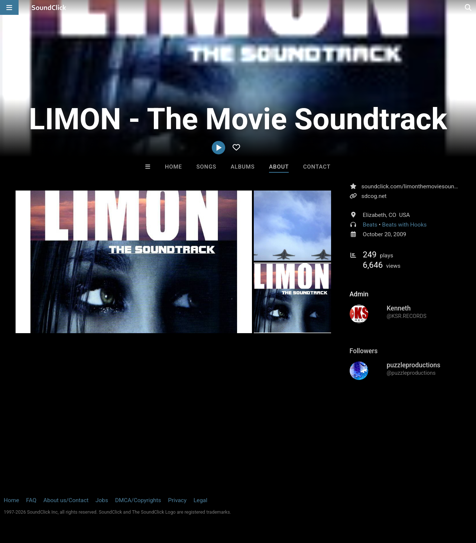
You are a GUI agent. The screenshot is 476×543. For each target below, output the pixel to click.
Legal (200, 500)
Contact (317, 166)
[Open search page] (468, 7)
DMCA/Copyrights (138, 500)
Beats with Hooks (404, 224)
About (279, 166)
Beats (370, 224)
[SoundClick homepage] (49, 7)
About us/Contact (65, 500)
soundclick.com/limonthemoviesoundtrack (416, 186)
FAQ (31, 500)
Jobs (101, 500)
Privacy (177, 500)
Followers (364, 351)
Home (173, 166)
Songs (206, 166)
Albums (243, 166)
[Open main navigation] (9, 7)
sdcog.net (374, 196)
